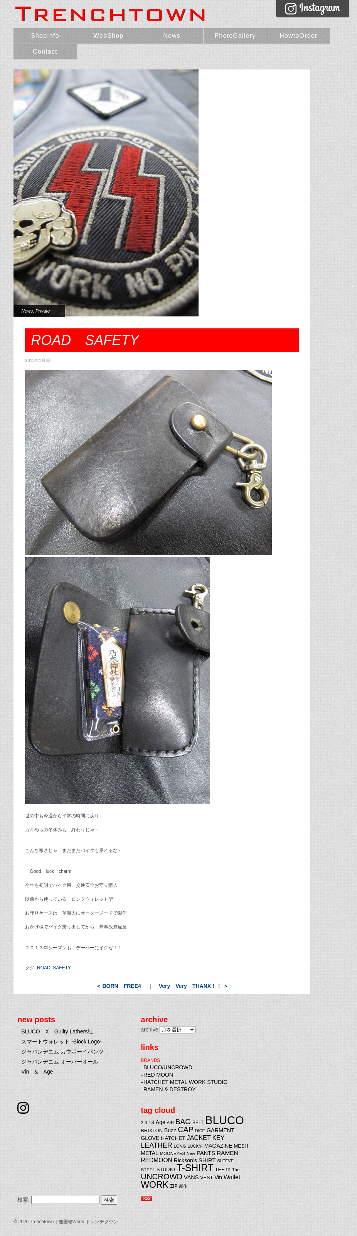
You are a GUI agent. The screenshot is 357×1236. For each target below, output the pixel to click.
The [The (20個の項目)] (236, 1169)
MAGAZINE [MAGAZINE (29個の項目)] (218, 1146)
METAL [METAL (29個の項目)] (149, 1153)
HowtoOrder (298, 35)
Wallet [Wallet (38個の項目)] (232, 1177)
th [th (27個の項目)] (228, 1169)
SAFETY (62, 968)
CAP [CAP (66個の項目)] (186, 1129)
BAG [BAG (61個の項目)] (183, 1122)
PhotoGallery (235, 35)
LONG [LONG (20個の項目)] (180, 1146)
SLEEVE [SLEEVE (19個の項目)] (225, 1160)
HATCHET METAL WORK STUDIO (185, 1082)
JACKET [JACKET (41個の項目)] (199, 1137)
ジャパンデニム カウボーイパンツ (62, 1051)
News (171, 35)
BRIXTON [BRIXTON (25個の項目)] (152, 1130)
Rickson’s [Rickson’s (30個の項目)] (185, 1160)
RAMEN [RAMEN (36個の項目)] (227, 1153)
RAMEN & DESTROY (169, 1089)
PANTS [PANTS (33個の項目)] (206, 1153)
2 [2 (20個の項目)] (142, 1122)
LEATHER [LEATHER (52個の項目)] (156, 1145)
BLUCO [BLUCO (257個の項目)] (224, 1120)
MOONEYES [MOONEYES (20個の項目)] (172, 1153)
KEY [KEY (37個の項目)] (218, 1138)
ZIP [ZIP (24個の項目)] (174, 1186)
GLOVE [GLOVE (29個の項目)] (150, 1138)
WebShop (108, 35)
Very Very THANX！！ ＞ (194, 986)
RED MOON (158, 1075)
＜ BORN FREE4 (118, 986)
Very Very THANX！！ (325, 76)
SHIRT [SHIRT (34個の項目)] (207, 1160)
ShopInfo (45, 35)
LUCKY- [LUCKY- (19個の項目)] (194, 1146)
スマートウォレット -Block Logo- (61, 1041)
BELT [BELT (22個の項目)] (198, 1122)
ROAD (44, 968)
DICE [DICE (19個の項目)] (200, 1130)
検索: (23, 1200)
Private (42, 311)
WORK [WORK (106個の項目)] (154, 1185)
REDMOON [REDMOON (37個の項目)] (156, 1160)
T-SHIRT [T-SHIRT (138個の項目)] (195, 1167)
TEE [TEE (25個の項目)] (220, 1169)
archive (149, 1029)
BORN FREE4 (325, 89)
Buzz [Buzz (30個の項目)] (170, 1130)
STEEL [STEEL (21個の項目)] (148, 1169)
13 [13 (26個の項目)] (151, 1122)
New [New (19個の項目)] (191, 1153)
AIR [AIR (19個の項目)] (170, 1122)
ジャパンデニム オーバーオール (59, 1061)
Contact (45, 51)
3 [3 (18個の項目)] (146, 1122)
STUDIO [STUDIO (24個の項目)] (166, 1169)
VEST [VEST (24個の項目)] (206, 1177)
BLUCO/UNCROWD (167, 1067)
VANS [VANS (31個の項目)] (191, 1177)
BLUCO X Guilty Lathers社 (57, 1031)
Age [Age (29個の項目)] (160, 1122)
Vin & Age (37, 1072)
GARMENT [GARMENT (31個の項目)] (220, 1130)
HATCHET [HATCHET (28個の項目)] (173, 1138)
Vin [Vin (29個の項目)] (218, 1177)
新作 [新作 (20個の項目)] (183, 1186)
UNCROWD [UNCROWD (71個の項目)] (161, 1176)
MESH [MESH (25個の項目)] (241, 1146)
